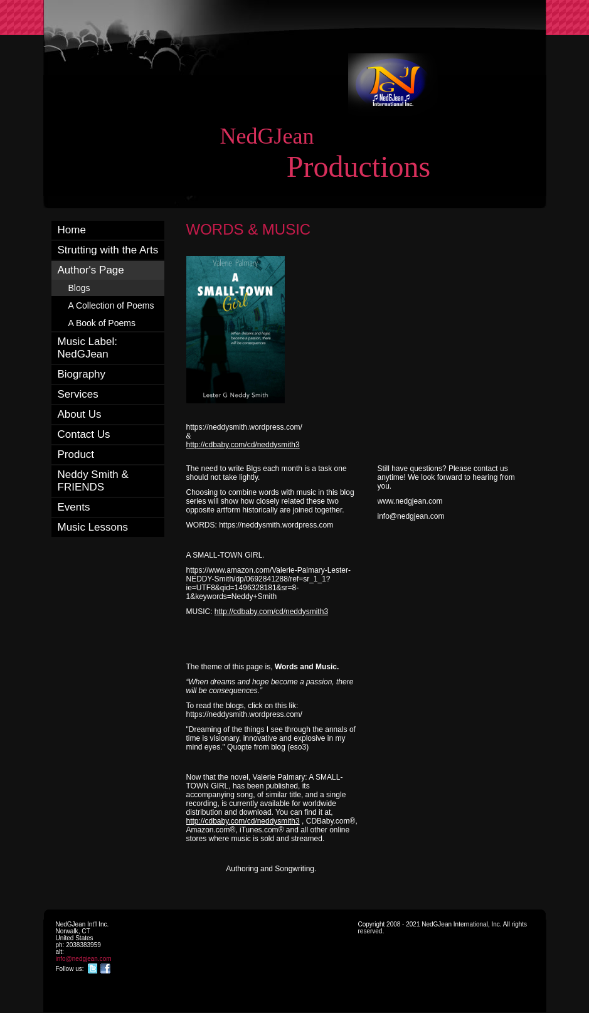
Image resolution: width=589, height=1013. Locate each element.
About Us (80, 414)
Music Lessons (93, 527)
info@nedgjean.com (84, 958)
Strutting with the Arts (108, 250)
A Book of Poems (101, 323)
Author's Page (91, 270)
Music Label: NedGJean (87, 348)
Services (78, 394)
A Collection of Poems (111, 305)
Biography (82, 374)
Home (72, 230)
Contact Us (84, 434)
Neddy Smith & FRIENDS (93, 481)
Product (76, 454)
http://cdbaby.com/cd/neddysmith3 (243, 444)
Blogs (79, 288)
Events (74, 507)
